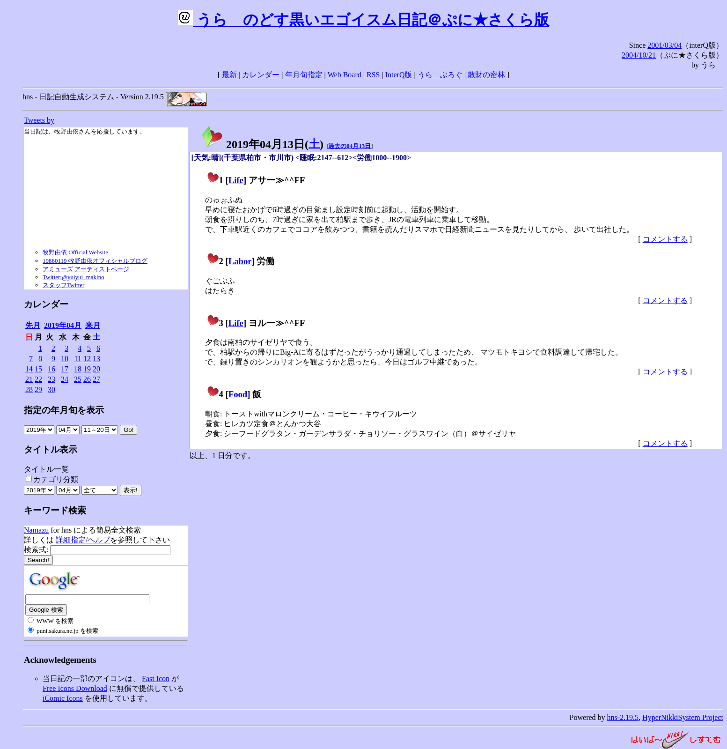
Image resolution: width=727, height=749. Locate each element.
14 (29, 369)
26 (87, 379)
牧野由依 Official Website (75, 252)
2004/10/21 (639, 55)
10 (64, 359)
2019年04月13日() (262, 144)
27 (96, 379)
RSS (373, 75)
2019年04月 (62, 325)
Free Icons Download (75, 688)
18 (77, 369)
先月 (32, 325)
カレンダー (260, 75)
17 (64, 369)
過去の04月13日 (349, 145)
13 (96, 359)
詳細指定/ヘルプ (83, 540)
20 (96, 369)
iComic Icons (63, 698)
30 (51, 389)
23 (51, 379)
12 (87, 359)
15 (38, 369)
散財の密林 (486, 75)
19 (87, 369)
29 (38, 389)
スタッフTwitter (63, 285)
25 (77, 379)
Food (238, 394)
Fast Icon (155, 678)
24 (64, 379)
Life (235, 180)
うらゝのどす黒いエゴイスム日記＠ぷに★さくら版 (363, 19)
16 (51, 369)
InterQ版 (398, 75)
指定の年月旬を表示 (64, 410)
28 (29, 389)
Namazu (36, 530)
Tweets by (39, 120)
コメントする (665, 239)
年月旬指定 (304, 75)
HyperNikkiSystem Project (682, 717)
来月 (92, 325)
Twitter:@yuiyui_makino (73, 277)
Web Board (344, 75)
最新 (229, 75)
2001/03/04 (664, 45)
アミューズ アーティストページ (86, 269)
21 (29, 379)
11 (77, 359)
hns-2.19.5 (623, 717)
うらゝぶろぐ (440, 75)
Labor (240, 261)
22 (38, 379)
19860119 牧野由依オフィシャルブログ (95, 260)
